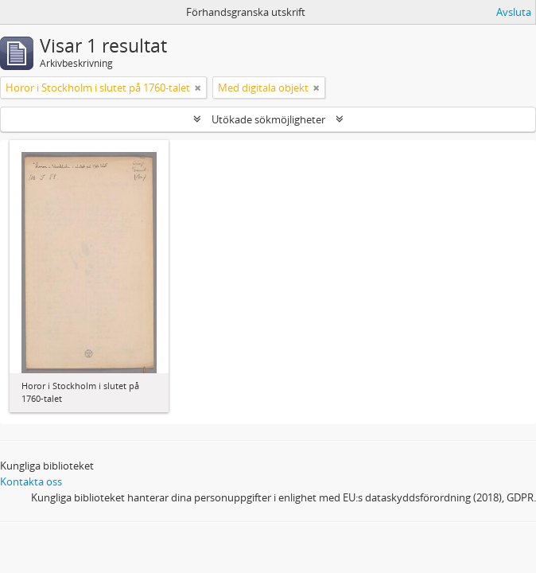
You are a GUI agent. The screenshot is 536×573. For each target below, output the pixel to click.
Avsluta (513, 12)
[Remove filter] (198, 88)
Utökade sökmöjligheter (268, 119)
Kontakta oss (31, 481)
